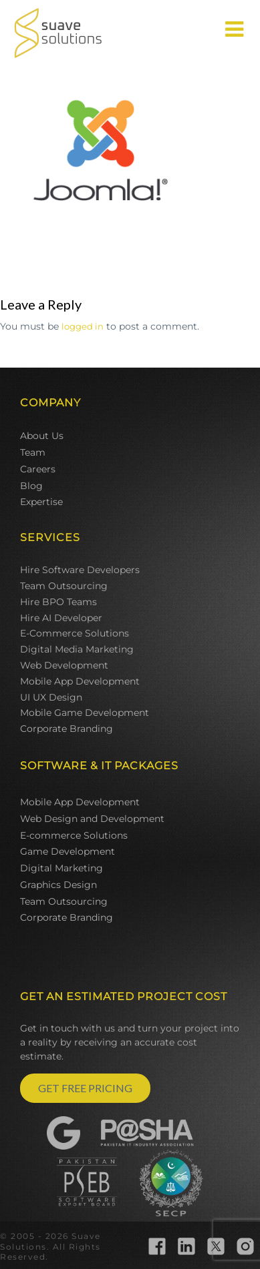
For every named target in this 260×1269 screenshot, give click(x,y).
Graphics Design (58, 885)
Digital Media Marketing (77, 649)
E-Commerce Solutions (74, 633)
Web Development (64, 665)
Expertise (41, 502)
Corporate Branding (66, 729)
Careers (37, 469)
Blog (31, 486)
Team (32, 452)
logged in (82, 326)
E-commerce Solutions (74, 835)
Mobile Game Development (84, 713)
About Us (41, 436)
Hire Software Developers (80, 570)
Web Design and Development (92, 819)
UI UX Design (51, 697)
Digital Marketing (61, 868)
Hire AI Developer (61, 618)
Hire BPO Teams (58, 602)
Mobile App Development (80, 681)
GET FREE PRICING (85, 1088)
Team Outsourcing (64, 586)
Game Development (67, 851)
